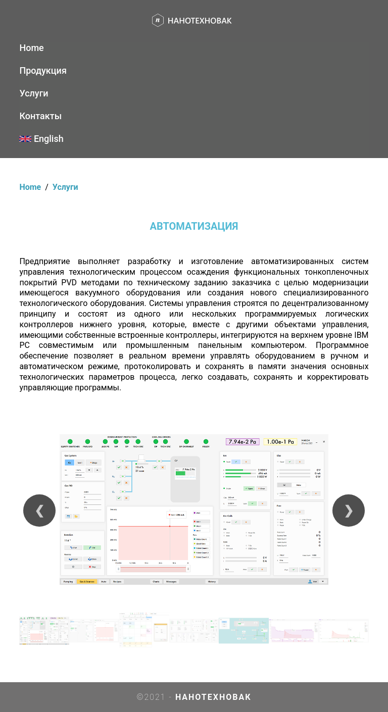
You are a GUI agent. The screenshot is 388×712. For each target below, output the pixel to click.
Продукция (42, 70)
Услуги (33, 93)
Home (31, 47)
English (41, 138)
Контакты (40, 116)
